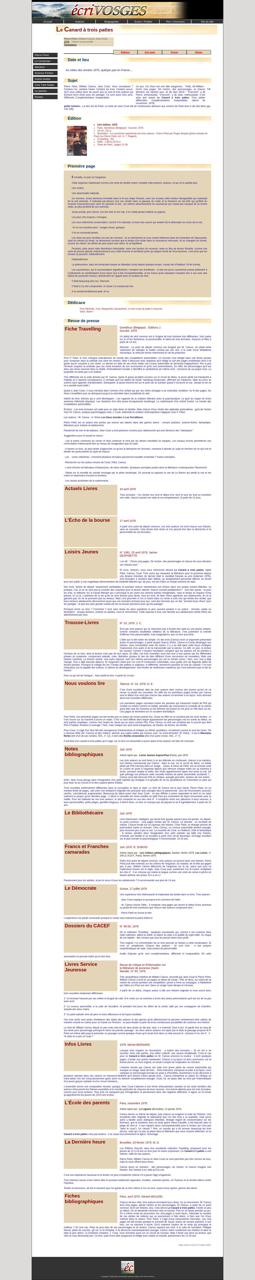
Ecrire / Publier (143, 21)
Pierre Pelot (42, 55)
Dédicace (76, 302)
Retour (198, 52)
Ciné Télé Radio (44, 84)
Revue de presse (83, 321)
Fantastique (70, 44)
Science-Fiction (44, 73)
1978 (66, 41)
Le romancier (42, 61)
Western (40, 67)
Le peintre (41, 90)
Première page (81, 166)
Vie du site (207, 21)
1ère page (150, 52)
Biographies (111, 21)
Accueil (47, 21)
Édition (74, 118)
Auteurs (79, 21)
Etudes (39, 96)
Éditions (125, 52)
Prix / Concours (175, 21)
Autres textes (42, 78)
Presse (174, 52)
